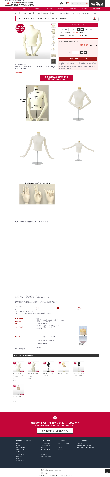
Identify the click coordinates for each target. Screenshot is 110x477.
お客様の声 (73, 8)
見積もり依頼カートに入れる (78, 59)
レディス (38, 13)
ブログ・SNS (84, 8)
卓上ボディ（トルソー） (50, 13)
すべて (16, 13)
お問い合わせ (96, 8)
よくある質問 (48, 8)
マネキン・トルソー (26, 13)
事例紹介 (60, 8)
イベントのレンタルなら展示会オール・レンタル (54, 475)
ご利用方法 (36, 8)
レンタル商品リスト (23, 8)
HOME (11, 8)
